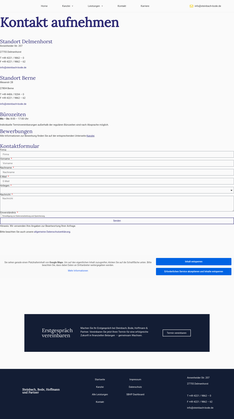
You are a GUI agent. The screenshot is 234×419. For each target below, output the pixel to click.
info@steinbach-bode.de (208, 6)
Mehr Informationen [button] (78, 270)
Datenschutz (135, 387)
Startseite (100, 379)
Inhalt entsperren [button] (193, 261)
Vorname (5, 159)
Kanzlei (100, 387)
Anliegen (5, 185)
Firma (3, 150)
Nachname (6, 168)
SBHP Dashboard (135, 394)
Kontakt (100, 402)
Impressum (135, 379)
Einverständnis (8, 212)
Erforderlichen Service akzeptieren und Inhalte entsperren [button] (193, 271)
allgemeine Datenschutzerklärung (52, 231)
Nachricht (5, 194)
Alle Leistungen (100, 394)
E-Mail (3, 177)
